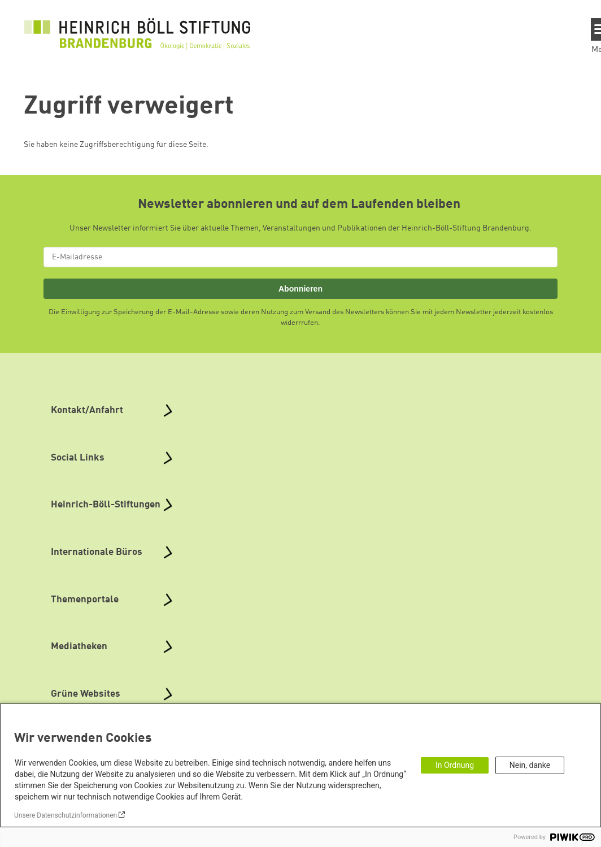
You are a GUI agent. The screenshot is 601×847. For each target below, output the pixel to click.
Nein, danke (529, 765)
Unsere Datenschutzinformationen (65, 815)
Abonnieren (300, 288)
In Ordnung (454, 765)
